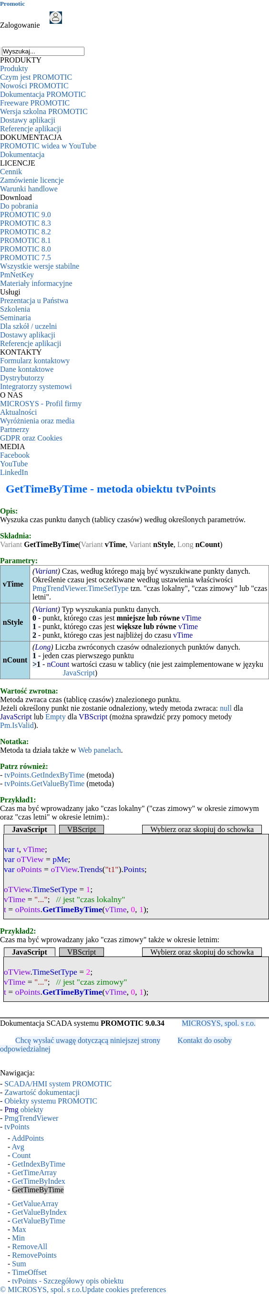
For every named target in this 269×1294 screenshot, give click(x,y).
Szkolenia (15, 309)
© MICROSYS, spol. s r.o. (41, 1289)
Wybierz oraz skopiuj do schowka (202, 829)
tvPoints (196, 489)
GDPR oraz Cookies (31, 438)
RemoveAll (29, 1246)
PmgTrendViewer (31, 1118)
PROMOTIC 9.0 (25, 214)
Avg (17, 1147)
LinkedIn (14, 472)
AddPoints (27, 1138)
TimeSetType (54, 889)
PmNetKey (17, 275)
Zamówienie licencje (32, 180)
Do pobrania (19, 206)
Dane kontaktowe (26, 369)
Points (134, 869)
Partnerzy (14, 429)
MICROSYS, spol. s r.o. (219, 1023)
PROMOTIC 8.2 (25, 232)
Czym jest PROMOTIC (36, 77)
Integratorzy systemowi (36, 386)
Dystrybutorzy (22, 378)
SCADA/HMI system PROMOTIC (58, 1084)
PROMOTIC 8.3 (25, 223)
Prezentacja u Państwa (34, 300)
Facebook (15, 455)
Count (21, 1155)
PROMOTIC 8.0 (25, 249)
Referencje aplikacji (30, 129)
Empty (55, 717)
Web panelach (99, 750)
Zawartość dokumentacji (42, 1092)
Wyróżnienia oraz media (37, 421)
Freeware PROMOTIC (35, 103)
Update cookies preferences (124, 1289)
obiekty (23, 1109)
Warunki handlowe (29, 189)
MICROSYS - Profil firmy (41, 404)
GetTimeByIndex (38, 1181)
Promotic (12, 3)
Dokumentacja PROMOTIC (43, 94)
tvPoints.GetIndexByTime (44, 775)
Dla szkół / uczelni (28, 326)
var (9, 849)
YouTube (14, 464)
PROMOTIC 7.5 (25, 257)
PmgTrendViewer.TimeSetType (80, 588)
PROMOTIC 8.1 (25, 240)
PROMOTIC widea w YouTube (48, 146)
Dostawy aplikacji (27, 120)
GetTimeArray (34, 1172)
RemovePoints (34, 1255)
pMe (60, 859)
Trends (90, 869)
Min (18, 1238)
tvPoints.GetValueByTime (44, 783)
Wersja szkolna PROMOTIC (44, 111)
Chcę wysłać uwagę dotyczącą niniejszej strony (87, 1040)
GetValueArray (35, 1203)
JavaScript (79, 673)
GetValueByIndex (39, 1212)
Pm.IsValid (17, 725)
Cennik (11, 172)
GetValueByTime (38, 1221)
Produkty (14, 68)
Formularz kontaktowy (35, 361)
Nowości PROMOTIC (34, 86)
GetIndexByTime (38, 1164)
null (226, 708)
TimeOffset (29, 1272)
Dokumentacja (22, 154)
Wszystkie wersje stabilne (39, 266)
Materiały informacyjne (36, 283)
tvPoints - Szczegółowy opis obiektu (68, 1281)
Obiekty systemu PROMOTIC (50, 1101)
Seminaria (15, 318)
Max (19, 1229)
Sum (19, 1264)
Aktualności (18, 412)
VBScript (81, 829)
